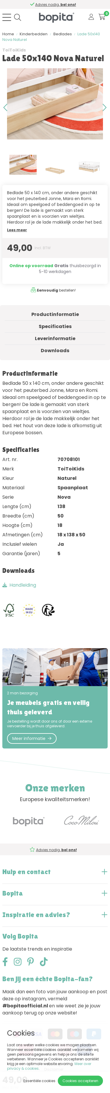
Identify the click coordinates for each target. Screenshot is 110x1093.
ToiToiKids (14, 50)
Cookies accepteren (80, 1080)
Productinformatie (55, 314)
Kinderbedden (34, 33)
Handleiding (19, 585)
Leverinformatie (55, 338)
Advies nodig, (55, 4)
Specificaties (55, 326)
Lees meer (17, 229)
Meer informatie (31, 738)
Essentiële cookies (39, 1080)
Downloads (55, 350)
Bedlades (62, 33)
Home (8, 33)
